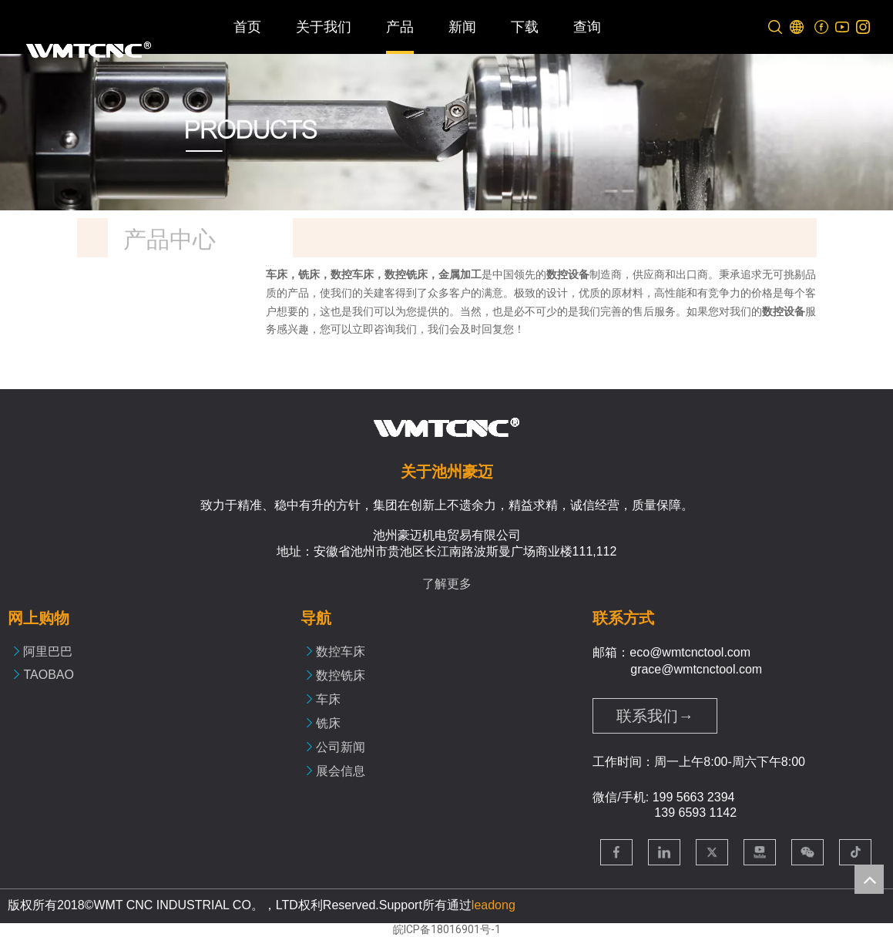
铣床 (328, 723)
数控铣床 (340, 675)
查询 (587, 27)
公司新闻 (340, 747)
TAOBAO (48, 674)
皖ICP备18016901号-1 (447, 929)
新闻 (462, 27)
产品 (400, 27)
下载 (525, 27)
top (869, 879)
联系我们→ (654, 715)
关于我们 (323, 27)
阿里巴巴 (47, 651)
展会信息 (340, 770)
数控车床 (340, 651)
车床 (328, 699)
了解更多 (447, 583)
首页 (247, 27)
